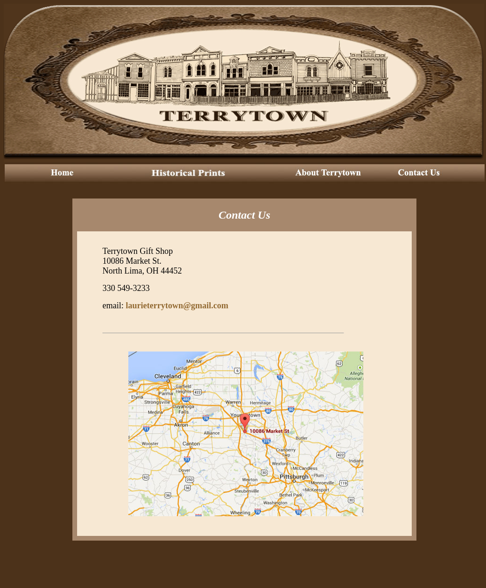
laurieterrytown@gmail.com (176, 305)
